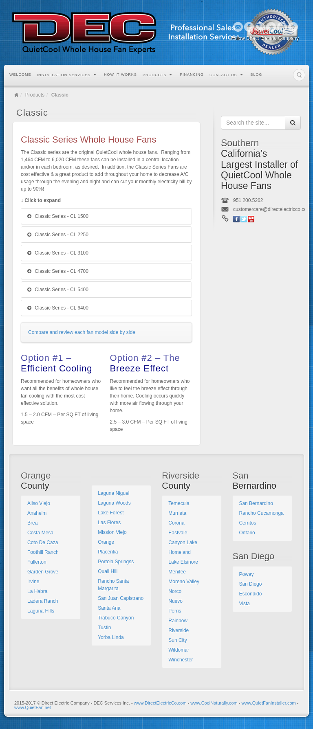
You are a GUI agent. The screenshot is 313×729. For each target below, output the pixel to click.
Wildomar (178, 650)
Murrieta (177, 513)
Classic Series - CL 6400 (57, 308)
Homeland (179, 552)
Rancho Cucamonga (261, 513)
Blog (256, 74)
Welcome (20, 74)
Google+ (260, 27)
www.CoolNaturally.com (213, 702)
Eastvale (177, 533)
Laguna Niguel (113, 493)
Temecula (178, 503)
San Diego (250, 584)
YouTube (282, 27)
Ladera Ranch (42, 601)
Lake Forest (110, 513)
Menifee (177, 572)
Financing (192, 74)
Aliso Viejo (38, 503)
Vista (244, 603)
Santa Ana (109, 608)
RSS (293, 27)
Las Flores (109, 522)
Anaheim (36, 513)
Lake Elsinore (183, 562)
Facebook (249, 27)
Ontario (247, 533)
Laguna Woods (114, 503)
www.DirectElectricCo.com (160, 702)
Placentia (108, 552)
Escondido (250, 594)
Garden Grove (42, 572)
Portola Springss (116, 561)
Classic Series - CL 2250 (57, 234)
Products (157, 75)
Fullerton (36, 562)
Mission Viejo (112, 532)
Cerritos (247, 523)
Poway (246, 574)
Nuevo (175, 601)
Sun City (177, 640)
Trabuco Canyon (116, 618)
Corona (176, 523)
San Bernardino (256, 503)
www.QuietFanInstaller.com (268, 702)
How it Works (120, 74)
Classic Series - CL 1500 (57, 216)
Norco (174, 591)
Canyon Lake (182, 542)
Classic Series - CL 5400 (57, 289)
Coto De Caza (42, 542)
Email (238, 27)
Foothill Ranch (43, 552)
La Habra (37, 591)
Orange (106, 542)
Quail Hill (107, 571)
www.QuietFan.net (32, 707)
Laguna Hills (40, 611)
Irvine (33, 581)
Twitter (271, 27)
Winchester (180, 660)
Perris (174, 611)
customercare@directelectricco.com (272, 209)
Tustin (104, 627)
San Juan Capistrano (120, 598)
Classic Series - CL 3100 (57, 253)
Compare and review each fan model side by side (81, 332)
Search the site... (299, 75)
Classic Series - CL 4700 (57, 271)
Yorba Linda (111, 637)
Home (16, 94)
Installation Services (67, 75)
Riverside (178, 630)
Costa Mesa (40, 533)
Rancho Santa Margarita (113, 584)
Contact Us (226, 75)
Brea (32, 523)
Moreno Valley (183, 581)
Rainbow (177, 621)
